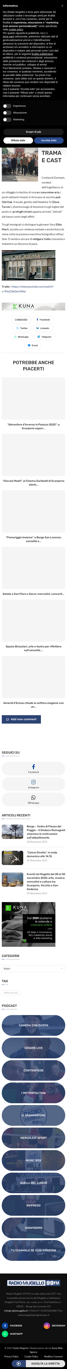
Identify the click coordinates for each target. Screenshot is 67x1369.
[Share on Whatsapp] (21, 336)
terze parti (8, 36)
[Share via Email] (32, 345)
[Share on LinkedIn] (43, 328)
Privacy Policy (11, 1356)
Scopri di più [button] (33, 131)
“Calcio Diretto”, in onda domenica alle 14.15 (42, 854)
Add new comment (21, 719)
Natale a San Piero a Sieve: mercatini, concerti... (33, 594)
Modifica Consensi (53, 1356)
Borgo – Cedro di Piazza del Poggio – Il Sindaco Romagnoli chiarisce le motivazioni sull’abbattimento (46, 832)
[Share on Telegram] (44, 336)
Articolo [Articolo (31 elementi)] (11, 993)
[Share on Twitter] (22, 328)
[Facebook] (12, 1326)
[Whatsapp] (12, 1334)
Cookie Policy (31, 1356)
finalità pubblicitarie (42, 54)
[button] (62, 6)
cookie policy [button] (16, 29)
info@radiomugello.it (16, 1310)
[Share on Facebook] (43, 319)
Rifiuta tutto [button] (18, 140)
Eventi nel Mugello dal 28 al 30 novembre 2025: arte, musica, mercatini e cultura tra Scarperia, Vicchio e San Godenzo (46, 882)
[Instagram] (54, 1326)
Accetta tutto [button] (48, 140)
